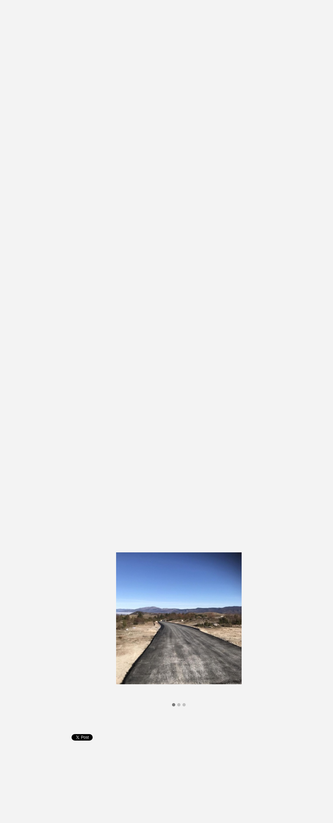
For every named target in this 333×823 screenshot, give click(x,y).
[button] (173, 705)
